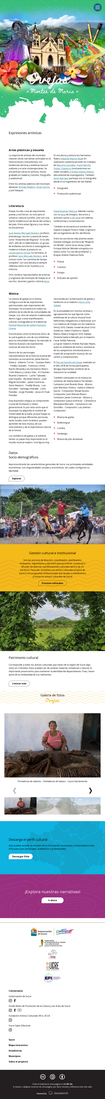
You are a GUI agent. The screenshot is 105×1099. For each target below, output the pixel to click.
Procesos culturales (52, 583)
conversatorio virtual (19, 252)
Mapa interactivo (18, 1045)
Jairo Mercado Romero (30, 256)
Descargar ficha (20, 856)
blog (63, 214)
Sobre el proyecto (18, 1061)
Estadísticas (15, 1050)
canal (78, 217)
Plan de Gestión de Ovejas (69, 362)
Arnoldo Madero (26, 187)
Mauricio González (66, 165)
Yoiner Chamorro (62, 168)
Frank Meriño (84, 165)
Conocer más (19, 683)
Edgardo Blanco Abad (72, 158)
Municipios (15, 1056)
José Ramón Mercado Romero (24, 233)
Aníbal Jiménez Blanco (82, 171)
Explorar (16, 478)
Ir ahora (52, 900)
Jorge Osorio (42, 187)
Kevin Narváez (61, 178)
